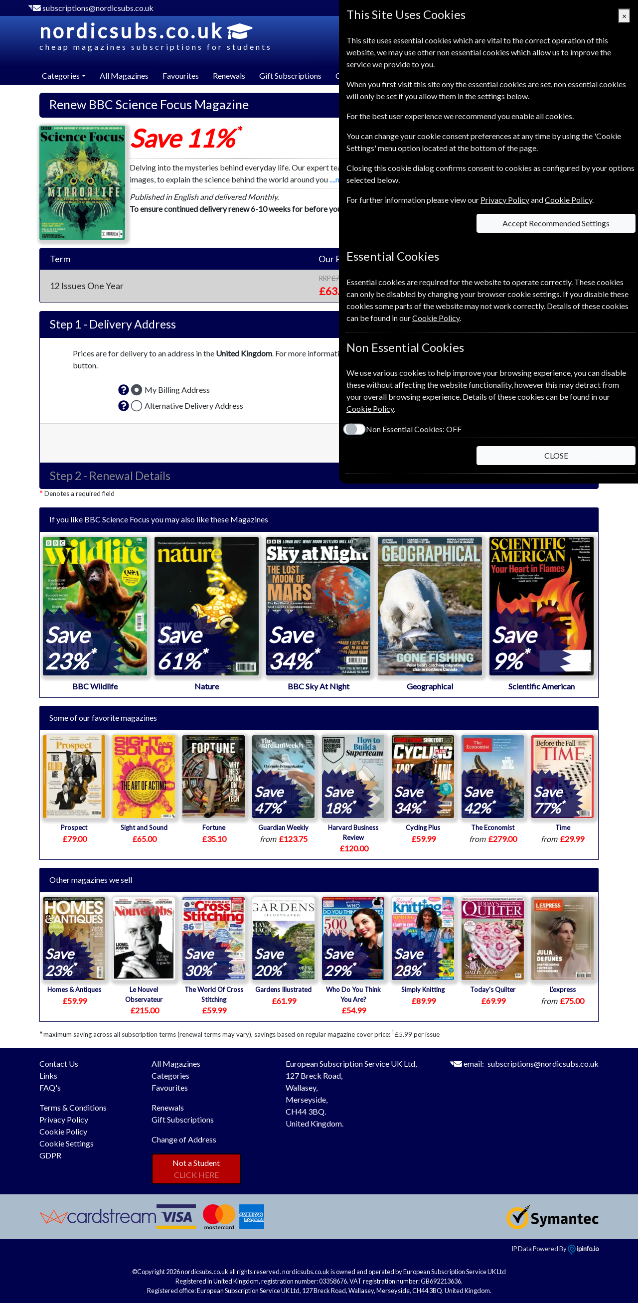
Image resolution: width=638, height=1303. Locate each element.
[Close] (624, 15)
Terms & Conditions (73, 1107)
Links (48, 1075)
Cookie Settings (66, 1143)
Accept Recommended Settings (556, 223)
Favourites (180, 75)
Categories (170, 1075)
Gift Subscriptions (290, 75)
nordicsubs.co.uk (155, 36)
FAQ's (50, 1087)
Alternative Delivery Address (194, 405)
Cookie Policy (63, 1131)
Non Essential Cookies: (414, 429)
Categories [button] (61, 75)
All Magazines (124, 75)
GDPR (50, 1155)
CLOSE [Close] (556, 455)
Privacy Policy (63, 1119)
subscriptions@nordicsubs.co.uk (98, 7)
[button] (123, 389)
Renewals (229, 75)
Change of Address (184, 1139)
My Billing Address (177, 389)
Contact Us (58, 1063)
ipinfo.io (583, 1249)
